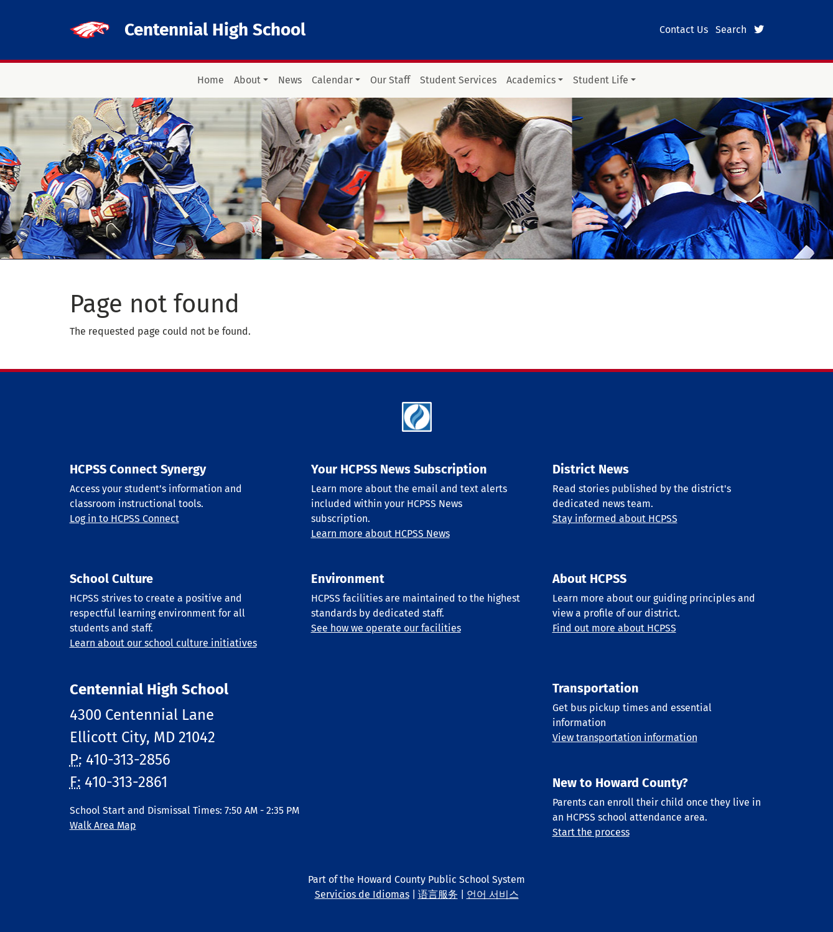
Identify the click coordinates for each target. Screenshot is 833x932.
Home (210, 80)
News (290, 80)
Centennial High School (214, 29)
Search (731, 29)
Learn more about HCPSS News (380, 533)
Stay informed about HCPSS (614, 518)
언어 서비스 (493, 894)
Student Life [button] (600, 80)
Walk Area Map (103, 825)
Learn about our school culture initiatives (163, 643)
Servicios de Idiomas (362, 894)
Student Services (458, 80)
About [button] (247, 80)
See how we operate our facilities (386, 628)
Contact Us (683, 29)
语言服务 (438, 894)
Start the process (591, 832)
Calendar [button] (332, 80)
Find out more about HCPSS (614, 628)
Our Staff (390, 80)
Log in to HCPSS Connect (124, 518)
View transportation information (624, 737)
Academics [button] (531, 80)
